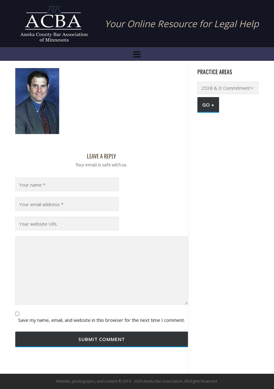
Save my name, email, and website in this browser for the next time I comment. (101, 320)
